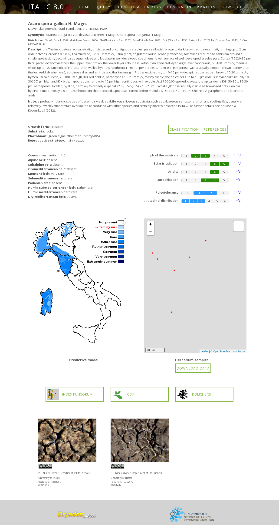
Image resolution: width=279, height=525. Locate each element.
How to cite (235, 6)
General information (191, 6)
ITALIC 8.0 (46, 6)
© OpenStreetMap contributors (227, 351)
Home (85, 6)
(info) (61, 155)
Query (104, 6)
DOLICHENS (194, 394)
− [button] (150, 231)
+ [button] (150, 224)
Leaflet (204, 351)
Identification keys (139, 6)
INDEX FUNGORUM (70, 394)
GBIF (123, 394)
